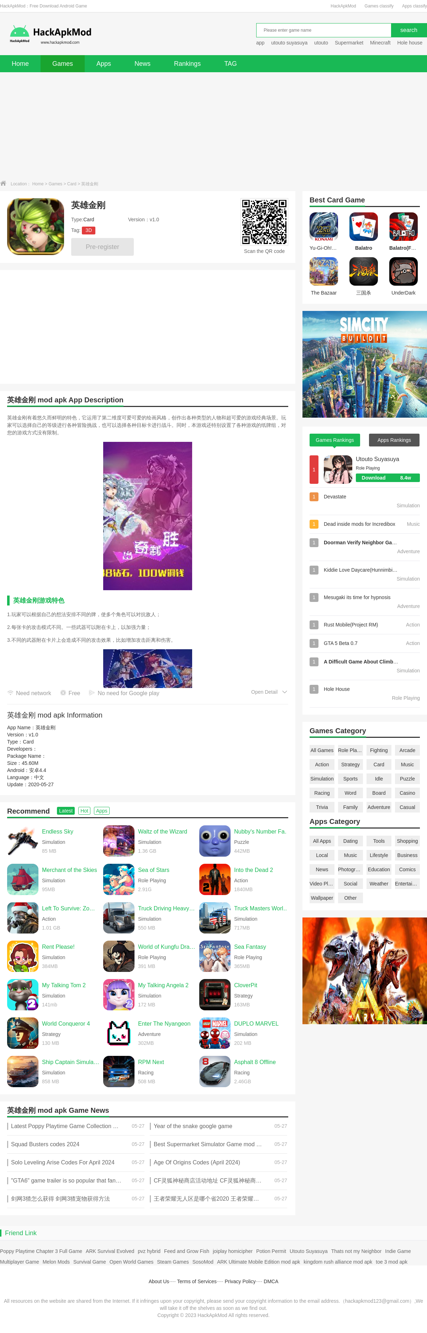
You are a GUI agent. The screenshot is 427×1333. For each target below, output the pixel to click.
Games (62, 63)
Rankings (187, 63)
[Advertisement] (213, 125)
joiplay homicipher (233, 1251)
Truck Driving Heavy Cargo (167, 908)
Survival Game (89, 1262)
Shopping (407, 841)
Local (322, 855)
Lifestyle (379, 855)
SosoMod (203, 1262)
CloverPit (245, 985)
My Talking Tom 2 (64, 985)
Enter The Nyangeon (164, 1024)
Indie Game (398, 1251)
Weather (379, 884)
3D (88, 230)
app (260, 43)
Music (407, 764)
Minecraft (380, 43)
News (143, 63)
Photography (350, 869)
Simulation (321, 779)
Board (378, 793)
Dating (350, 841)
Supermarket (349, 43)
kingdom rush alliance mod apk (338, 1262)
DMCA (271, 1281)
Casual (407, 807)
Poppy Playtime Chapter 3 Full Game (41, 1251)
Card (72, 183)
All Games (322, 750)
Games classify (379, 6)
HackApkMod (343, 6)
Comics (407, 869)
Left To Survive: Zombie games (71, 908)
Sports (350, 779)
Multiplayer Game (19, 1262)
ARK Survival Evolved (110, 1251)
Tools (379, 841)
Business (407, 855)
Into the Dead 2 (253, 870)
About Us (159, 1281)
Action (322, 764)
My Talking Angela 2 (163, 985)
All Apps (322, 841)
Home (20, 63)
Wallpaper (322, 898)
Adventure (379, 807)
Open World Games (131, 1262)
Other (350, 898)
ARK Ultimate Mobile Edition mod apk (258, 1262)
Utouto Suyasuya (377, 459)
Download (391, 478)
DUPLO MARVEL (256, 1024)
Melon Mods (56, 1262)
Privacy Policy (240, 1281)
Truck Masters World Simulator (263, 908)
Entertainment (407, 884)
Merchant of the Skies (69, 870)
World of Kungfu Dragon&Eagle (167, 947)
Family (350, 807)
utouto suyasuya (289, 43)
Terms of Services (197, 1281)
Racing (322, 793)
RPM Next (151, 1062)
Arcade (407, 750)
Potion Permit (271, 1251)
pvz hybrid (149, 1251)
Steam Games (173, 1262)
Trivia (322, 807)
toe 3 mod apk (391, 1262)
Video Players (322, 884)
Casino (407, 793)
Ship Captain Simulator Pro (71, 1062)
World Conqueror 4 (66, 1024)
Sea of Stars (153, 870)
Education (379, 869)
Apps (103, 63)
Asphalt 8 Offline (255, 1062)
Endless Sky (57, 832)
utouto (321, 43)
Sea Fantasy (250, 947)
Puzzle (407, 779)
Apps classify (414, 6)
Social (350, 884)
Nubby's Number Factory (263, 832)
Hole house (410, 43)
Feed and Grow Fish (186, 1251)
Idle (379, 779)
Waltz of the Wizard (162, 832)
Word (350, 793)
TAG (230, 63)
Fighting (379, 750)
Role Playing (350, 750)
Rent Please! (58, 947)
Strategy (350, 764)
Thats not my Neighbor (356, 1251)
